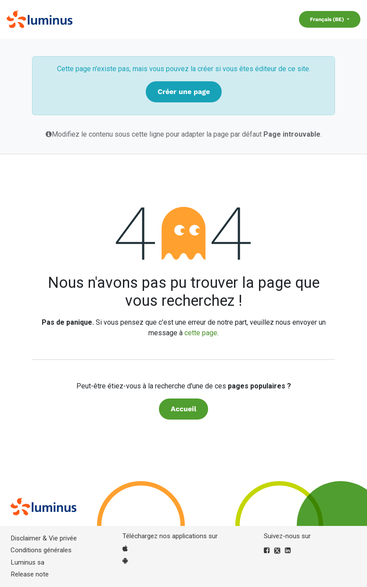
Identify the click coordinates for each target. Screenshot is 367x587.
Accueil (183, 409)
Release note (30, 574)
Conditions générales (41, 550)
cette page (200, 333)
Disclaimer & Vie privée (44, 538)
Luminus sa (27, 562)
